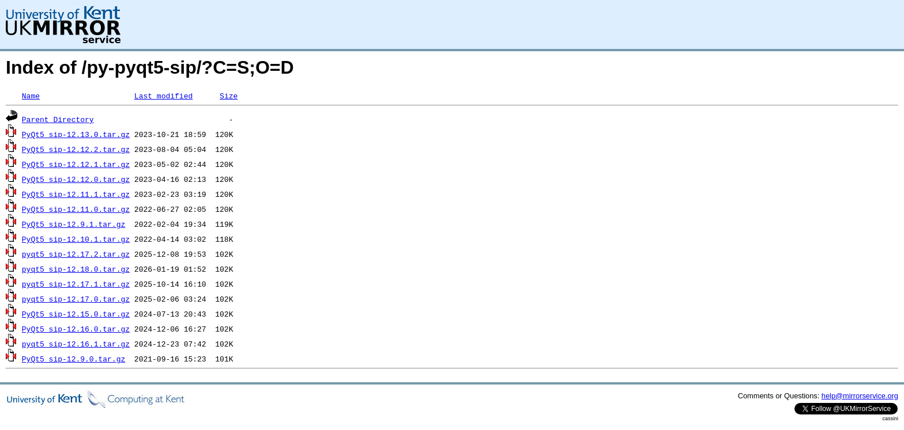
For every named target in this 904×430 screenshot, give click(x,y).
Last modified (163, 95)
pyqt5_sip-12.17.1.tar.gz (76, 284)
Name (31, 95)
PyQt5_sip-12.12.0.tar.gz (76, 179)
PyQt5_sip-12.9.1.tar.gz (73, 224)
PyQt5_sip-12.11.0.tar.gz (76, 209)
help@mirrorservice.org (860, 395)
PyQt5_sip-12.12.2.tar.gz (76, 149)
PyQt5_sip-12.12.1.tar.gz (76, 164)
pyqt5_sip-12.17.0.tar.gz (76, 299)
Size (229, 95)
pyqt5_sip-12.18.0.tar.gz (76, 269)
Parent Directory (58, 119)
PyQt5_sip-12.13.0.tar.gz (76, 134)
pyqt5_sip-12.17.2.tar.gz (76, 254)
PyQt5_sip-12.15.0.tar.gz (76, 314)
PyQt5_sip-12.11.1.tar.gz (76, 194)
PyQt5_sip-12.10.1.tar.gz (76, 239)
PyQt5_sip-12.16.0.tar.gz (76, 329)
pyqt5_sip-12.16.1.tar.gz (76, 343)
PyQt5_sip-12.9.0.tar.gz (73, 358)
